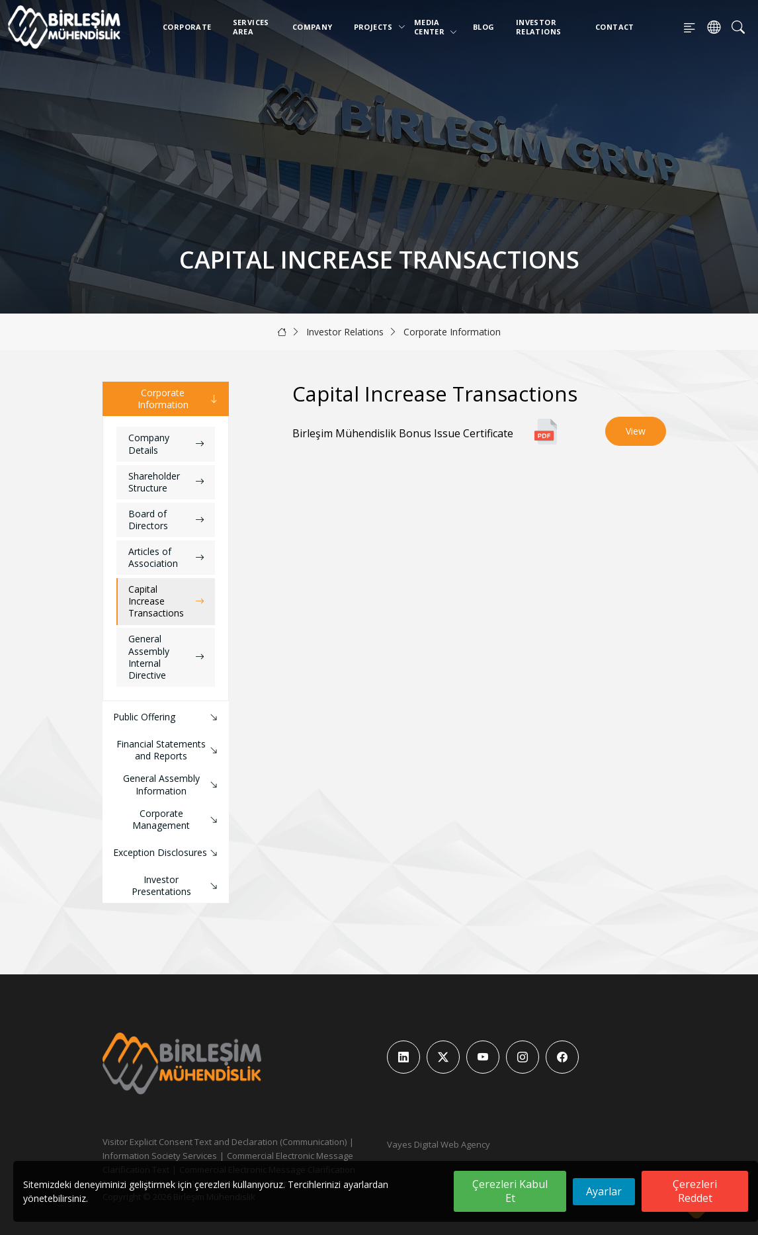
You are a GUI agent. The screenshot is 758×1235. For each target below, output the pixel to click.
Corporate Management (176, 819)
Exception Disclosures (167, 853)
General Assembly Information (172, 784)
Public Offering (167, 717)
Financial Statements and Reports (168, 750)
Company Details (166, 443)
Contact (614, 27)
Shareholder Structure (166, 482)
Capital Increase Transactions (166, 601)
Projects (376, 27)
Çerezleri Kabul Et (510, 1191)
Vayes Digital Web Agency (438, 1144)
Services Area (251, 26)
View (636, 431)
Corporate (187, 27)
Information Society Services (160, 1156)
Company (312, 27)
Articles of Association (166, 557)
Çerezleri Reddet (695, 1191)
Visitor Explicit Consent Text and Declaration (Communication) (225, 1142)
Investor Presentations (177, 885)
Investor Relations (539, 26)
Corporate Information (452, 331)
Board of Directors (166, 519)
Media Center (435, 26)
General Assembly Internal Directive (166, 656)
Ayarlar (604, 1191)
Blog (484, 27)
